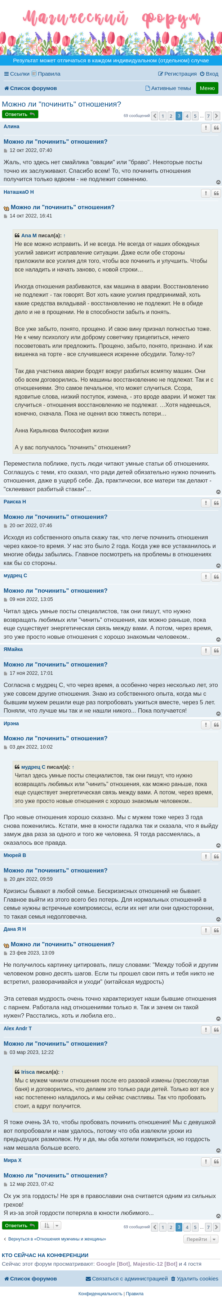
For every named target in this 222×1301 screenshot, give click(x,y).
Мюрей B (15, 855)
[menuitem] (208, 74)
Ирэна (11, 723)
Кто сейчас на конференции (45, 1255)
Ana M (29, 235)
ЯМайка (13, 649)
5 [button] (195, 116)
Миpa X (13, 1160)
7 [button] (208, 116)
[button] (154, 116)
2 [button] (171, 116)
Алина (11, 126)
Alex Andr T (18, 1028)
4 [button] (187, 116)
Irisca (28, 1072)
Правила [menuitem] (49, 74)
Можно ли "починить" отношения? (61, 104)
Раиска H (15, 501)
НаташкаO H (19, 192)
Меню (207, 88)
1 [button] (162, 116)
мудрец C (15, 575)
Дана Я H (15, 929)
